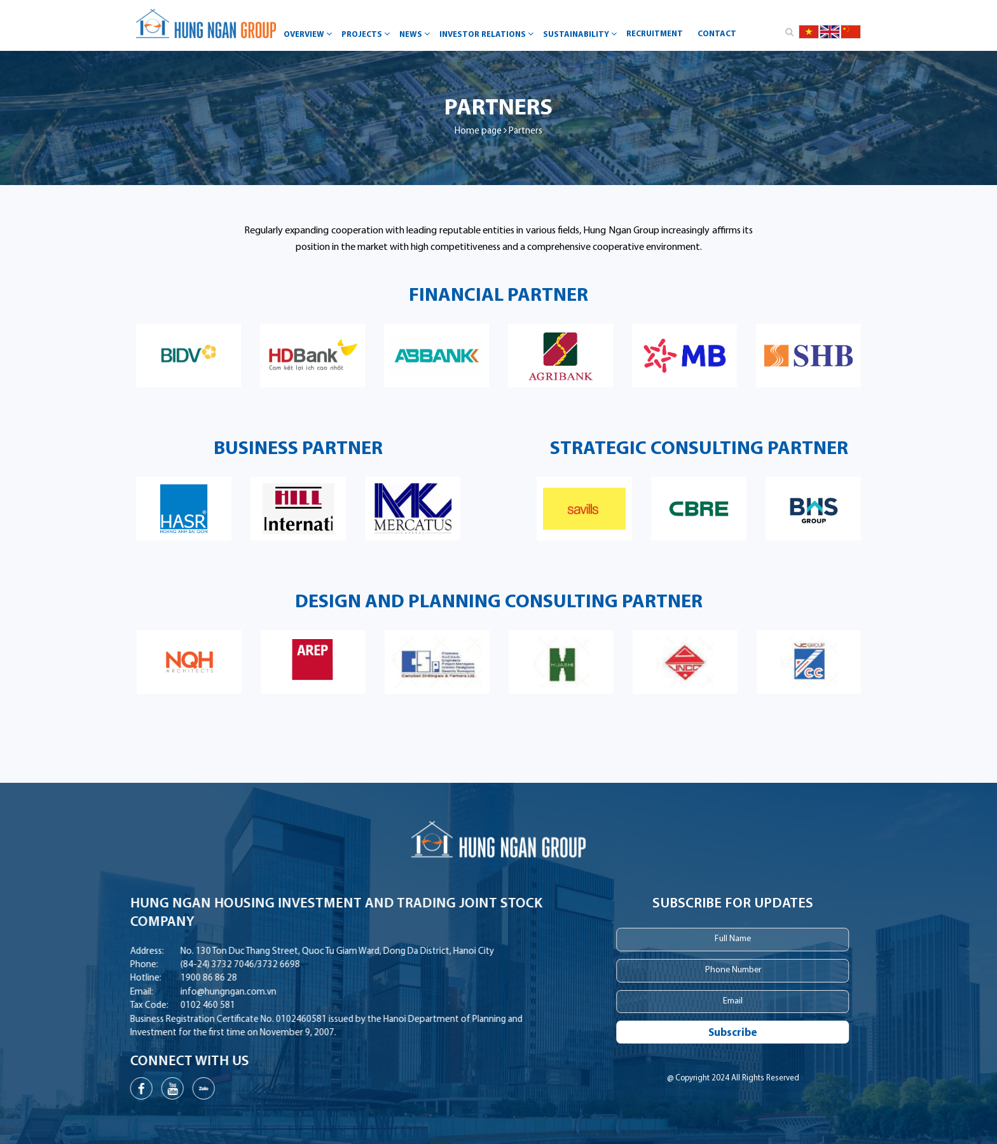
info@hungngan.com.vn (173, 992)
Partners (525, 131)
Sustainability (581, 34)
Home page (478, 131)
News (416, 34)
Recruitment (654, 34)
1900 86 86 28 (153, 978)
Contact (717, 34)
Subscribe (779, 1033)
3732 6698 (223, 965)
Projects (367, 34)
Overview (309, 34)
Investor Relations (488, 34)
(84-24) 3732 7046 (161, 965)
